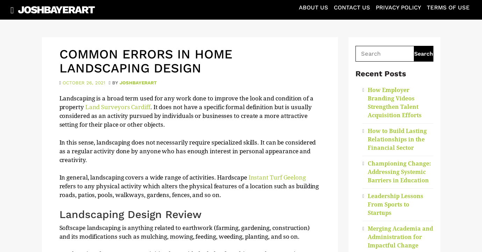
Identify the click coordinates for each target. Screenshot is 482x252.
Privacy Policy (398, 7)
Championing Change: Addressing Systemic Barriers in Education (399, 172)
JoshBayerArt (56, 10)
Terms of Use (448, 7)
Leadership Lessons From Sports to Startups (395, 204)
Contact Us (352, 7)
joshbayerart (138, 82)
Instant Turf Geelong (277, 177)
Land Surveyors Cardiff (117, 107)
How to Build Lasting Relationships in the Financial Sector (397, 139)
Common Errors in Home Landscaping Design (145, 61)
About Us (313, 7)
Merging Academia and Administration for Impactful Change (400, 237)
